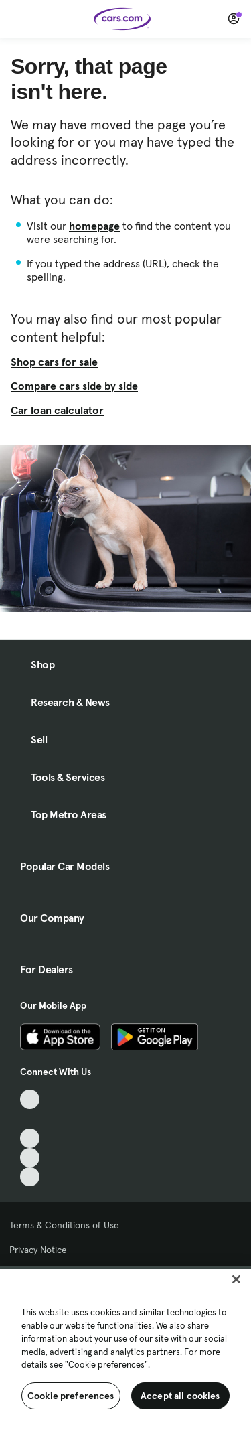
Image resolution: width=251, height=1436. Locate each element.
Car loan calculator (57, 410)
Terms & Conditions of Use (64, 1225)
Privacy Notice (38, 1250)
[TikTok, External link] (29, 1099)
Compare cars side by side (74, 385)
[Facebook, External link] (29, 1119)
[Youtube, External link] (29, 1138)
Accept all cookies (180, 1396)
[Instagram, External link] (29, 1157)
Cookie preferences (70, 1396)
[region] (125, 1351)
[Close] (236, 1279)
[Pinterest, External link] (29, 1177)
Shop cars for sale (54, 361)
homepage (94, 225)
